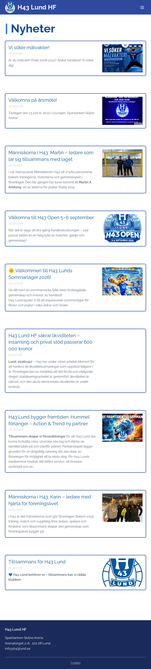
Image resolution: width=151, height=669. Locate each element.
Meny (142, 7)
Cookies (76, 662)
